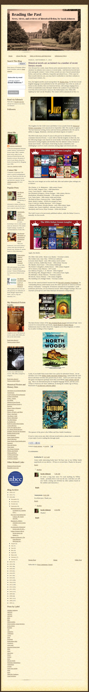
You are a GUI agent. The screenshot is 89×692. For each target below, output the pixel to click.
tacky (8, 672)
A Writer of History (12, 458)
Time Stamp (10, 447)
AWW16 (9, 612)
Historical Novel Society (14, 466)
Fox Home (10, 400)
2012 (11, 587)
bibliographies (11, 622)
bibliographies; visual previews (16, 624)
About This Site (21, 56)
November (14, 501)
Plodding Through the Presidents (16, 431)
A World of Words (12, 456)
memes (9, 657)
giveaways (10, 643)
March (13, 555)
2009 (11, 594)
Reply (36, 465)
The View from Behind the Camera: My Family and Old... (18, 516)
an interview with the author (46, 385)
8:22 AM (46, 495)
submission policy (12, 182)
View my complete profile (14, 166)
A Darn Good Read (12, 396)
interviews (10, 653)
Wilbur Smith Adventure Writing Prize (54, 376)
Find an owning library (13, 342)
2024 (11, 497)
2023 (11, 562)
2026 (11, 492)
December (14, 499)
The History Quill (12, 416)
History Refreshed (12, 417)
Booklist (9, 627)
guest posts (10, 645)
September (14, 506)
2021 (11, 566)
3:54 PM (57, 510)
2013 (11, 584)
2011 (11, 589)
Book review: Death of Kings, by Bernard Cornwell (21, 259)
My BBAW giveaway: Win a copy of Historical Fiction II (21, 282)
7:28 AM (57, 474)
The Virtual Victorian (13, 449)
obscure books (11, 660)
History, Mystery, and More (15, 412)
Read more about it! (12, 340)
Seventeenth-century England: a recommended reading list (21, 215)
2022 (11, 564)
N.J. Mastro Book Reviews (14, 429)
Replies (39, 469)
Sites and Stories (11, 445)
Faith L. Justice (11, 398)
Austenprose (10, 392)
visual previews (11, 676)
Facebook (10, 639)
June (12, 548)
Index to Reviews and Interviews (40, 56)
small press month (12, 668)
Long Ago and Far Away (14, 427)
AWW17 (9, 614)
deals (8, 637)
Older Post (78, 560)
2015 (11, 580)
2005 (11, 603)
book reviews (11, 626)
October (13, 504)
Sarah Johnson (16, 146)
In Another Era (11, 421)
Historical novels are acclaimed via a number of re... (18, 510)
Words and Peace (12, 452)
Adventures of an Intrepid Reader (16, 390)
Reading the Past (19, 101)
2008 (11, 596)
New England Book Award (57, 323)
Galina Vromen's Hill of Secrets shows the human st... (17, 533)
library (9, 655)
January (13, 559)
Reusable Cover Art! (13, 467)
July (12, 546)
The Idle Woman (12, 419)
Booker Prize (64, 82)
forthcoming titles (12, 641)
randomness (10, 664)
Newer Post (32, 560)
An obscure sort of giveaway (20, 194)
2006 (11, 600)
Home (11, 56)
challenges (10, 631)
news (8, 659)
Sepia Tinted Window (13, 437)
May (12, 550)
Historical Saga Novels (13, 402)
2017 (11, 575)
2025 (11, 495)
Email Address (15, 82)
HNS (8, 649)
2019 (11, 571)
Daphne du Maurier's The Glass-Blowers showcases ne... (18, 539)
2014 (11, 582)
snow (8, 670)
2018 (11, 573)
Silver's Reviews (11, 439)
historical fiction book (13, 647)
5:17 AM (47, 457)
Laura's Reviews (11, 425)
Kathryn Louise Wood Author (15, 423)
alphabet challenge (12, 610)
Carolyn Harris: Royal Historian (16, 394)
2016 (11, 578)
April (12, 552)
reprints (9, 666)
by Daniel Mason (63, 325)
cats (8, 629)
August (13, 543)
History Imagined (12, 414)
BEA (8, 618)
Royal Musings (11, 435)
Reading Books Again (13, 433)
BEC (8, 620)
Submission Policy (61, 56)
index (8, 651)
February (13, 557)
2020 (11, 568)
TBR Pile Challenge (12, 674)
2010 (11, 591)
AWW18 (9, 616)
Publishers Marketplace (13, 662)
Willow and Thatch (12, 450)
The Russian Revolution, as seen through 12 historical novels (21, 237)
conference (10, 633)
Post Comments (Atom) (45, 564)
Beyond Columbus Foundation (68, 283)
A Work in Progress (12, 454)
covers (9, 635)
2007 (11, 598)
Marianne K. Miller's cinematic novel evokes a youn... (18, 522)
